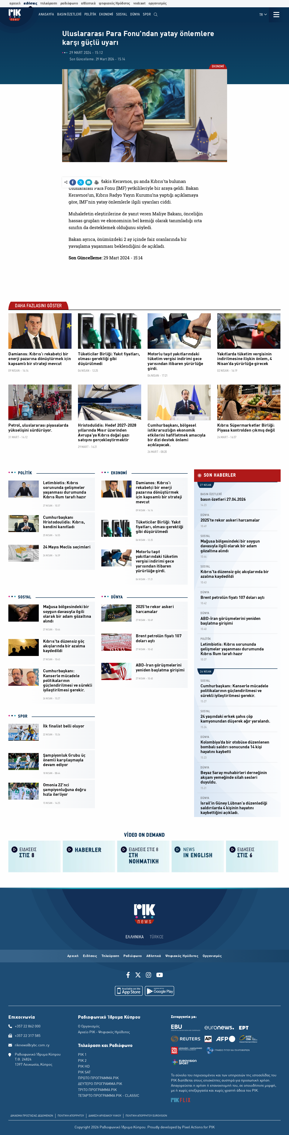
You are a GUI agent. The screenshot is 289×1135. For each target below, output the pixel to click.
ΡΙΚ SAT (84, 1072)
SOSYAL (24, 597)
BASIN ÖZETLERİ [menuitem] (69, 14)
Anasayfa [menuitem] (46, 14)
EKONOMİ (217, 67)
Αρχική (73, 956)
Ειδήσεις (90, 956)
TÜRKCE (157, 937)
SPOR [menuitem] (147, 14)
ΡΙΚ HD (84, 1066)
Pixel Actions (192, 1127)
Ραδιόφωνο (132, 956)
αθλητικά (88, 3)
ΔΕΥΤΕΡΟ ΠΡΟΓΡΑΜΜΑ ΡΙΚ (100, 1084)
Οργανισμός (212, 956)
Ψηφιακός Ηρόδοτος (182, 956)
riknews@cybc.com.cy (32, 1045)
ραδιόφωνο (69, 3)
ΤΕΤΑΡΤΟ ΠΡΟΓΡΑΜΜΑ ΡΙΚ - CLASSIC (108, 1096)
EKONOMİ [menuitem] (106, 14)
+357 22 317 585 (27, 1036)
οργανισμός (157, 3)
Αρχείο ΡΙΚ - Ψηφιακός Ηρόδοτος (104, 1032)
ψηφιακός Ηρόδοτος (114, 3)
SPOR (22, 716)
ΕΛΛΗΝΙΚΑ (135, 937)
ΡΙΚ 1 (82, 1055)
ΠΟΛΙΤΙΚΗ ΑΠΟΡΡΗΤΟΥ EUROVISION (146, 1116)
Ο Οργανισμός (89, 1026)
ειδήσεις (30, 3)
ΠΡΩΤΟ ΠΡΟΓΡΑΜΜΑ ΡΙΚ (98, 1078)
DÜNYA (117, 597)
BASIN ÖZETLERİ (211, 494)
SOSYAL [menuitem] (121, 14)
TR (263, 15)
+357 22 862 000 (27, 1026)
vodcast (139, 3)
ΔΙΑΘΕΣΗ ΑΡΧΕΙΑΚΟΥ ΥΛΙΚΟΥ (104, 1116)
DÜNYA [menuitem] (135, 14)
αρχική (14, 3)
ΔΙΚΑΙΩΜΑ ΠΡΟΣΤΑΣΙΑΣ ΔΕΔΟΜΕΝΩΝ (31, 1116)
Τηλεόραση (110, 956)
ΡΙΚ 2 (82, 1061)
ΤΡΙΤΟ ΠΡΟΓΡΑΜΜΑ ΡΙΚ (97, 1090)
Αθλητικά (153, 956)
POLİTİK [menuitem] (90, 14)
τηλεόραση (48, 3)
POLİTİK (25, 473)
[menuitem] (155, 14)
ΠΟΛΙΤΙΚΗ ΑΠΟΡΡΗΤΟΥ (71, 1116)
